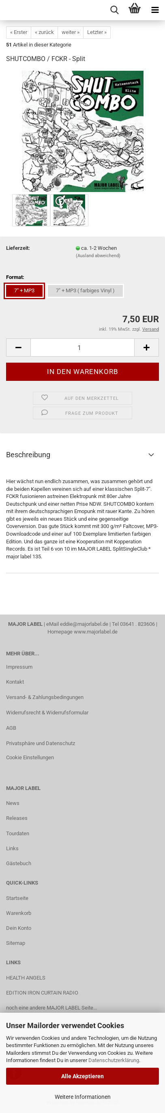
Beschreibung (28, 454)
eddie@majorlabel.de (84, 624)
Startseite (17, 898)
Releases (17, 818)
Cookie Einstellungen (30, 757)
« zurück (44, 32)
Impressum (19, 667)
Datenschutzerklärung (113, 1060)
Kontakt (15, 682)
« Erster (18, 32)
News (12, 803)
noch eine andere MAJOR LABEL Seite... (51, 1008)
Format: (15, 277)
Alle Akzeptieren (82, 1076)
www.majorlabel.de (96, 632)
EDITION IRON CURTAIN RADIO (42, 993)
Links (12, 848)
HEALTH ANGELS (25, 978)
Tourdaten (17, 833)
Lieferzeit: (18, 248)
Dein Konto (18, 928)
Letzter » (97, 32)
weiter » (70, 32)
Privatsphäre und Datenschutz (40, 743)
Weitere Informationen (83, 1097)
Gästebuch (18, 863)
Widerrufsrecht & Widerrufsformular (47, 713)
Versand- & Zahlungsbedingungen (45, 697)
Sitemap (15, 943)
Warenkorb (18, 913)
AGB (11, 728)
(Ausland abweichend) (98, 255)
